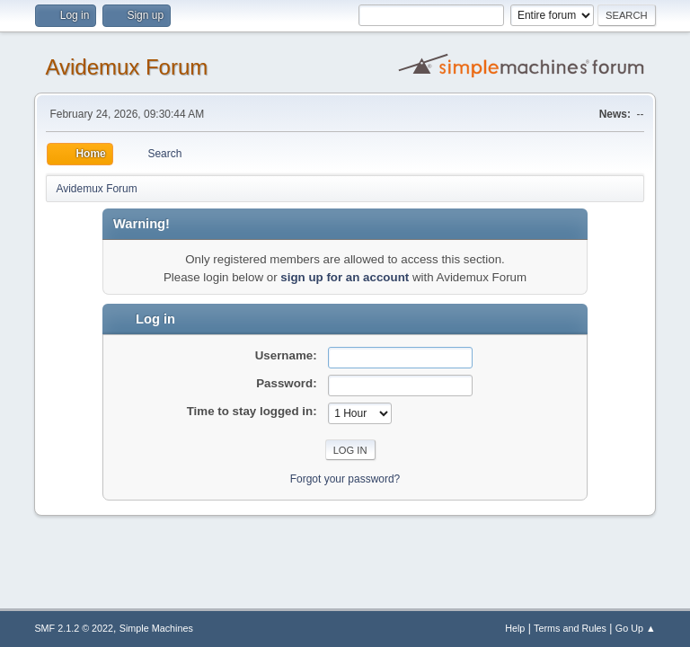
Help (515, 628)
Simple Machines (156, 628)
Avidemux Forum (126, 67)
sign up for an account (344, 277)
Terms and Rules (570, 628)
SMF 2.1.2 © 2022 (73, 628)
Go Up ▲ (635, 628)
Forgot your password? (345, 479)
